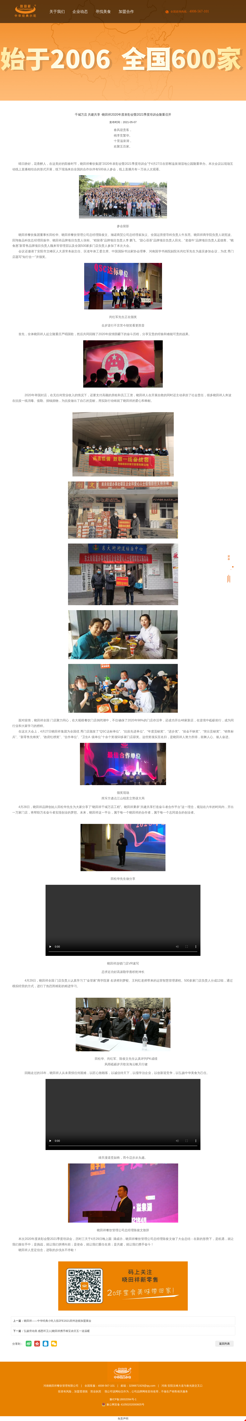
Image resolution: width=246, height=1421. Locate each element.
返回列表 (224, 1343)
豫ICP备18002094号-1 (123, 1399)
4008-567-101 (199, 11)
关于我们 (57, 12)
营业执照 (95, 1391)
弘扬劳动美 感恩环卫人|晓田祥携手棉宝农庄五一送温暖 (57, 1330)
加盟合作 (126, 12)
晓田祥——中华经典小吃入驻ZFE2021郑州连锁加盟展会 (57, 1320)
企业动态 (80, 12)
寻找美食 (103, 12)
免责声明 (123, 1418)
